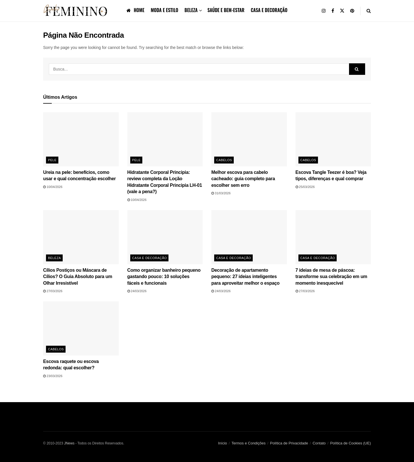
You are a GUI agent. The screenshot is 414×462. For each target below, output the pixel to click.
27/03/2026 (52, 291)
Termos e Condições (248, 443)
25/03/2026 (305, 187)
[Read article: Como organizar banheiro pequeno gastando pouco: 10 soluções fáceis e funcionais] (165, 237)
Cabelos (224, 160)
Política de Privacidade (289, 443)
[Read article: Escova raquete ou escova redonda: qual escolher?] (81, 328)
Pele (52, 160)
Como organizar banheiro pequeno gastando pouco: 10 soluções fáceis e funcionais (164, 277)
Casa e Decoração (269, 10)
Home (135, 10)
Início (222, 443)
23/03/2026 (52, 376)
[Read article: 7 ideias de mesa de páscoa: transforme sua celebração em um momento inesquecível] (333, 237)
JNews (69, 443)
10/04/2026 (52, 187)
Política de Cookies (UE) (350, 443)
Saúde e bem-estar (225, 10)
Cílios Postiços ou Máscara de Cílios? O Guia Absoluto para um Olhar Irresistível (77, 277)
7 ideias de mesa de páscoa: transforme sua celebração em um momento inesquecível (331, 277)
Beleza (191, 10)
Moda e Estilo (164, 10)
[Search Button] (369, 11)
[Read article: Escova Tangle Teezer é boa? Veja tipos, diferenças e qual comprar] (333, 139)
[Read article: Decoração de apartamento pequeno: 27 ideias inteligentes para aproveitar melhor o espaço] (249, 237)
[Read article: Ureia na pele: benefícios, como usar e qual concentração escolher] (81, 139)
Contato (319, 443)
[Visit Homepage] (76, 11)
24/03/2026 (137, 291)
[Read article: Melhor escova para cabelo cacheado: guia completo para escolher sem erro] (249, 139)
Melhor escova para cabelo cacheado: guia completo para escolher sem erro (243, 179)
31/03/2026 (221, 193)
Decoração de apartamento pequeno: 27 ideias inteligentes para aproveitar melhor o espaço (245, 277)
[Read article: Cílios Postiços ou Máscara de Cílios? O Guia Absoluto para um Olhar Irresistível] (81, 237)
